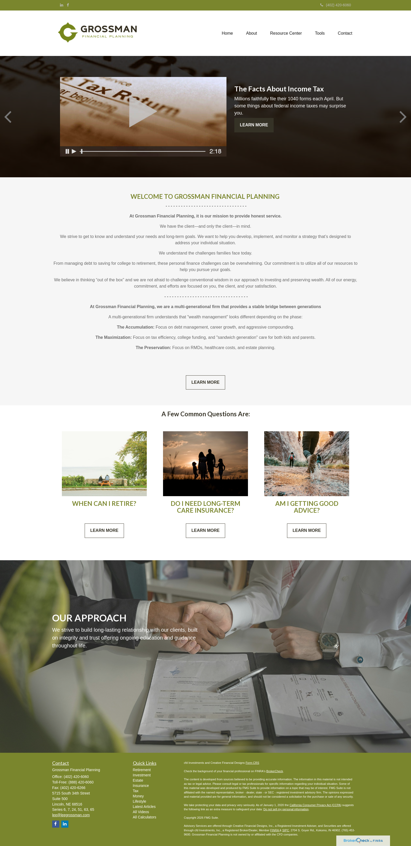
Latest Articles (144, 807)
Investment (142, 775)
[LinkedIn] (61, 5)
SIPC (285, 830)
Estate (138, 780)
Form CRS (252, 762)
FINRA (274, 830)
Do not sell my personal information (286, 809)
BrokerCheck (274, 771)
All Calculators (144, 817)
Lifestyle (139, 801)
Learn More (254, 125)
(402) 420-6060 (335, 5)
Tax (136, 791)
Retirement (142, 770)
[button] (252, 33)
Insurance (141, 785)
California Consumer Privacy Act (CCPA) (316, 805)
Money (138, 796)
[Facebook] (68, 5)
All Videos (141, 812)
